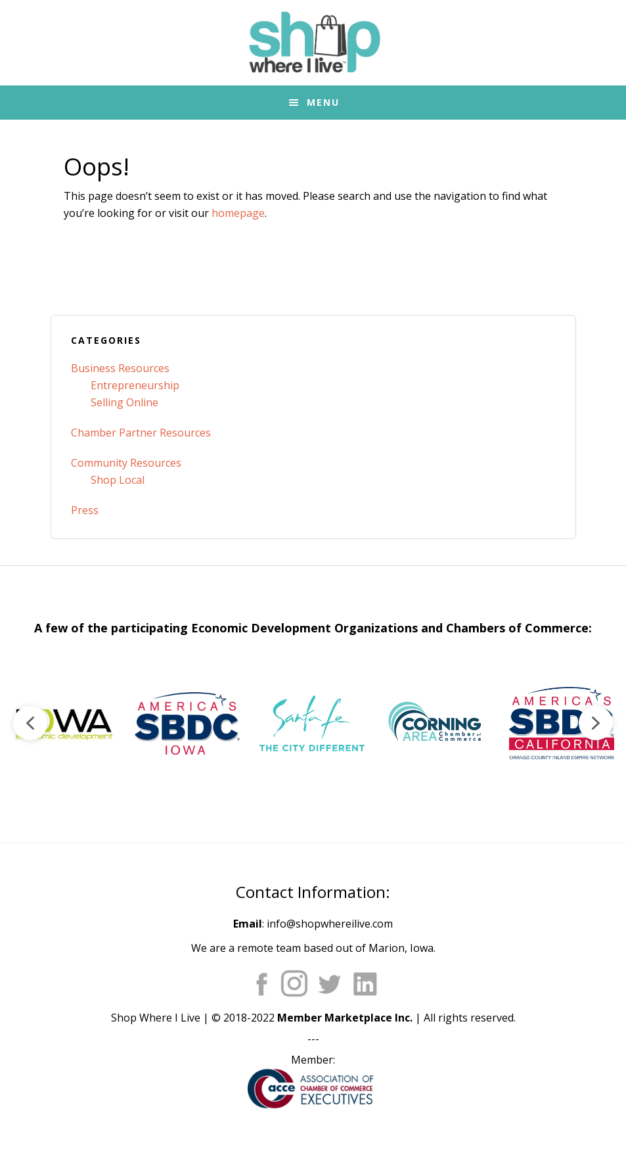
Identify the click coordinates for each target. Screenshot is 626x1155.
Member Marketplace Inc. (345, 1017)
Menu (323, 102)
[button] (62, 723)
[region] (313, 723)
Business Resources (120, 368)
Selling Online (124, 402)
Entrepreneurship (135, 385)
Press (85, 510)
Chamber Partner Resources (141, 432)
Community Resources (126, 463)
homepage (238, 213)
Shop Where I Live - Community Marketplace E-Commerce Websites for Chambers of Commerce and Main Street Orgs (313, 43)
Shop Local (118, 480)
